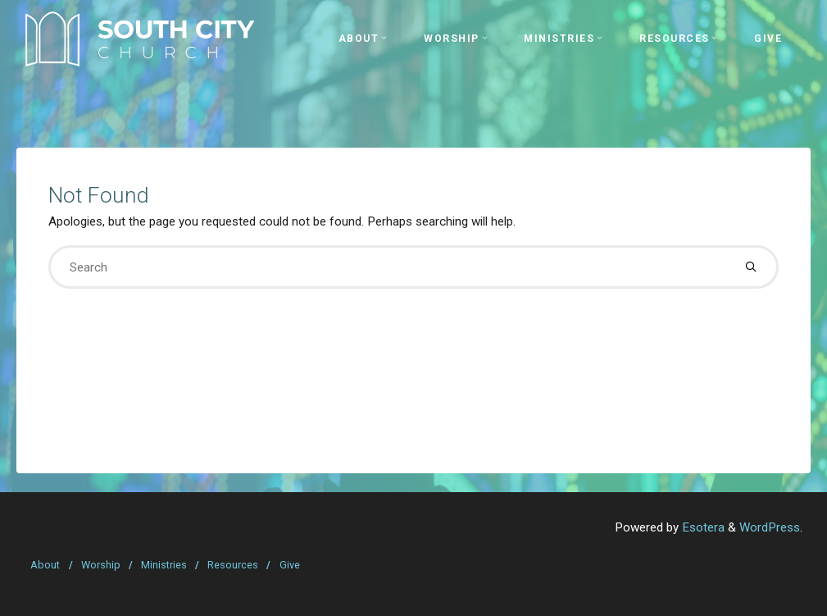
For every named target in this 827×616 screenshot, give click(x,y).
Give (289, 565)
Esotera (702, 527)
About (45, 565)
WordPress (769, 527)
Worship (100, 565)
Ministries (164, 565)
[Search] (750, 267)
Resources (232, 565)
